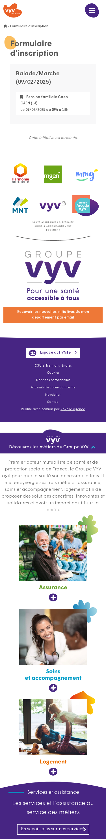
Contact (53, 402)
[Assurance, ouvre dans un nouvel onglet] (53, 563)
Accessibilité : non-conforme (53, 387)
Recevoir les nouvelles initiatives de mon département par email (53, 314)
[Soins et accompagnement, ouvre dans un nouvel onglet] (53, 650)
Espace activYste (50, 353)
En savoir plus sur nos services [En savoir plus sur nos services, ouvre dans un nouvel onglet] (53, 829)
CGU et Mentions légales (53, 365)
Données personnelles (53, 380)
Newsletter (53, 395)
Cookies (53, 373)
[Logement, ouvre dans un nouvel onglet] (53, 737)
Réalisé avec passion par (53, 409)
